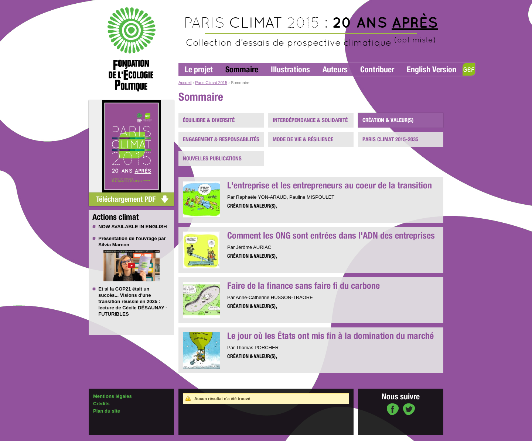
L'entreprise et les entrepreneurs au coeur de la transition (329, 185)
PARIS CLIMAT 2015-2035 (390, 139)
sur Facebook (393, 410)
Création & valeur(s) (387, 120)
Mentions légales (112, 396)
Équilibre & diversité (209, 120)
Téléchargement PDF (126, 199)
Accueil (184, 82)
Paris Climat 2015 (211, 82)
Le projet (199, 69)
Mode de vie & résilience (303, 139)
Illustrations (290, 69)
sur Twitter (409, 410)
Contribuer (377, 69)
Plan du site (106, 411)
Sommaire (241, 69)
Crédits (101, 403)
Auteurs (335, 69)
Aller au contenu (231, 3)
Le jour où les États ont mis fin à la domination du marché (330, 335)
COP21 (123, 289)
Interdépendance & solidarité (310, 120)
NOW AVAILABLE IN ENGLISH (132, 226)
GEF (469, 69)
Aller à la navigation (196, 3)
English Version (431, 69)
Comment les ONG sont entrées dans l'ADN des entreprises (331, 235)
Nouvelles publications (212, 158)
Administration (106, 437)
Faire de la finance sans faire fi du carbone (303, 285)
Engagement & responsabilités (221, 139)
